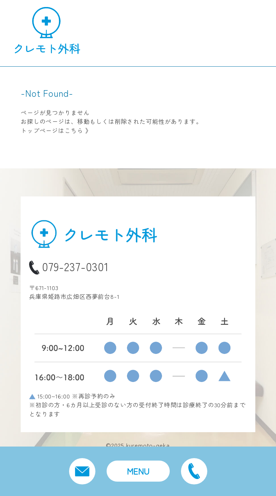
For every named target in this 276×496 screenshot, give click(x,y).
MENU (138, 471)
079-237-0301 (69, 266)
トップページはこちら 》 (56, 130)
